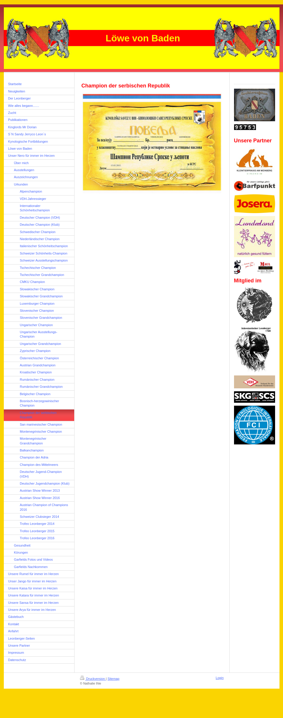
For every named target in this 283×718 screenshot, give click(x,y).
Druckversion (93, 678)
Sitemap (113, 678)
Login (220, 678)
